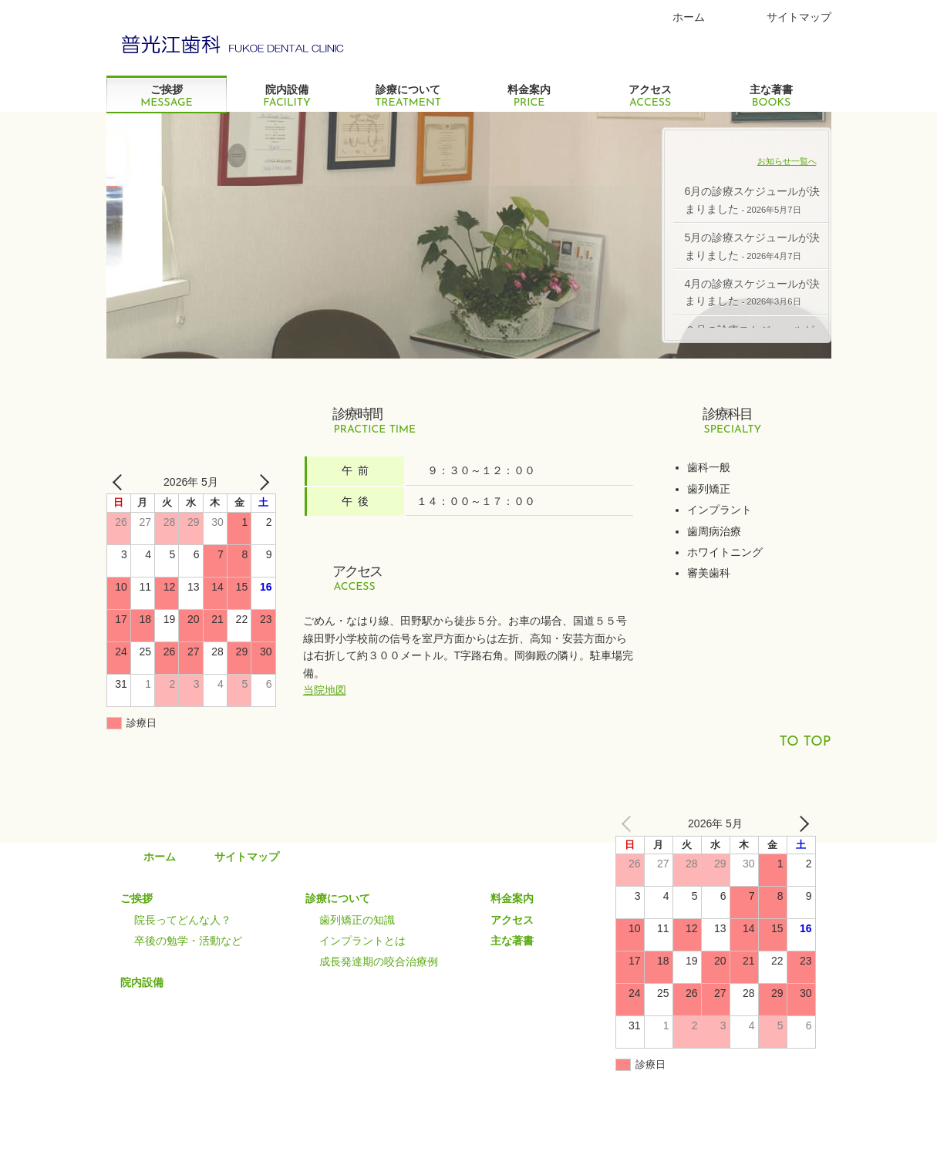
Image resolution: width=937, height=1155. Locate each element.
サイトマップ (799, 17)
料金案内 (529, 96)
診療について (408, 96)
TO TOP (805, 742)
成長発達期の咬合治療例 (378, 961)
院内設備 (287, 96)
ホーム (688, 17)
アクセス (650, 96)
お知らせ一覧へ (787, 161)
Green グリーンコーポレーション (234, 42)
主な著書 (771, 96)
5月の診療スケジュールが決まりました (753, 246)
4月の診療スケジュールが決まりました (753, 292)
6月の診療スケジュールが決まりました (753, 199)
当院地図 (324, 690)
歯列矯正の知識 (357, 920)
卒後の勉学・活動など (188, 940)
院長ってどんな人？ (182, 920)
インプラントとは (362, 940)
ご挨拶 (167, 96)
